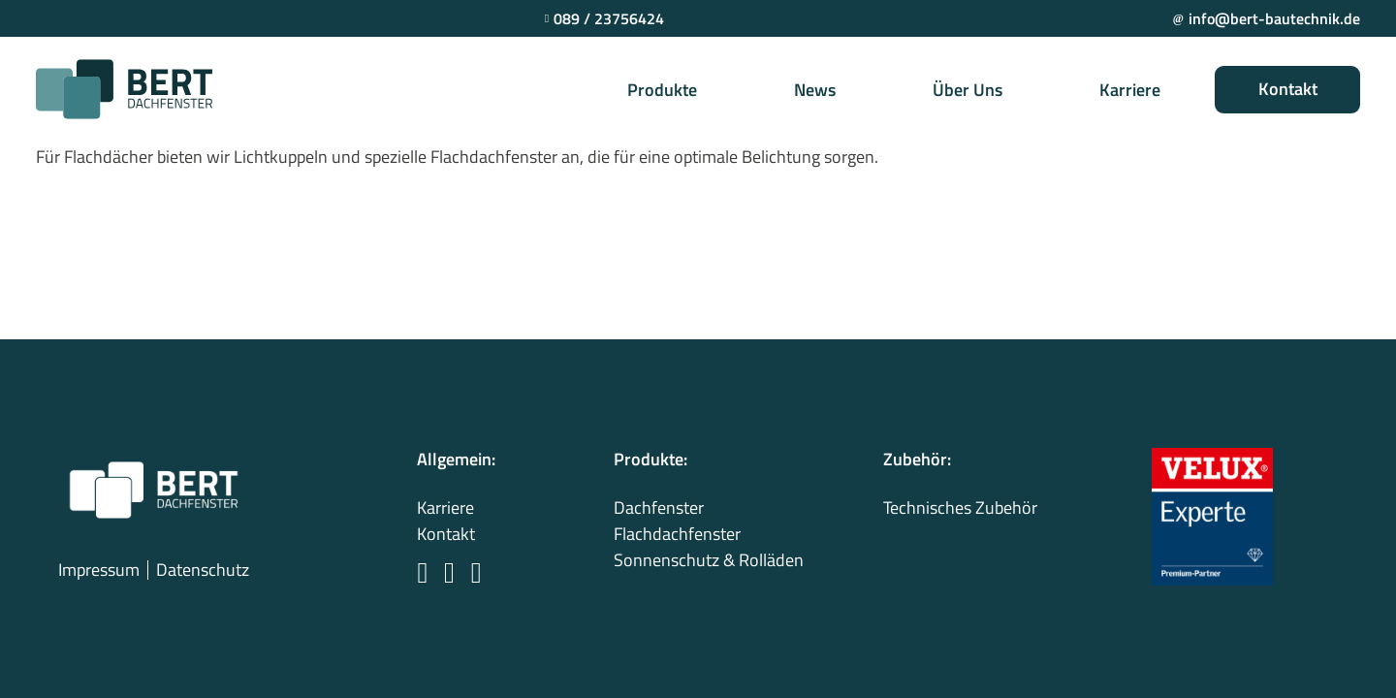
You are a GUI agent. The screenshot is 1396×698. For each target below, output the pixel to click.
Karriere (1129, 90)
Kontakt (1287, 89)
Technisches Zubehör (960, 507)
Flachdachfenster (677, 534)
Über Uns (967, 90)
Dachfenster (659, 507)
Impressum (99, 569)
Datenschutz (202, 569)
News (815, 90)
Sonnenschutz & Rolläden (709, 560)
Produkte (662, 90)
